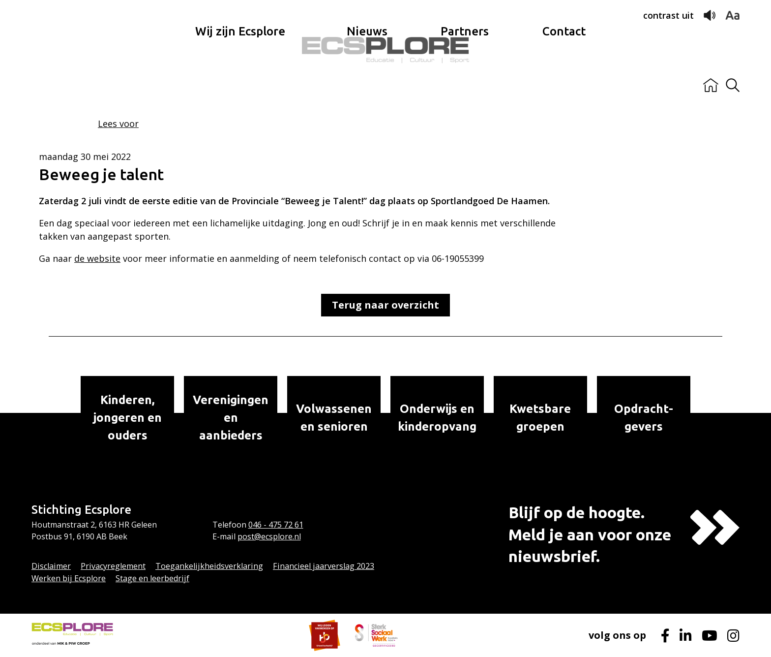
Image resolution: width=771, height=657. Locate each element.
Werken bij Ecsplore (68, 578)
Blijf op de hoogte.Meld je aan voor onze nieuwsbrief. (589, 534)
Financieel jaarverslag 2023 (323, 566)
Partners (465, 85)
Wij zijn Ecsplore (240, 85)
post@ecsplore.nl (269, 536)
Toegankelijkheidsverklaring (209, 566)
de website (97, 258)
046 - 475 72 (271, 524)
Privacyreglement (113, 566)
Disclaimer (51, 566)
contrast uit (668, 15)
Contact (564, 85)
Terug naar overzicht (385, 305)
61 (299, 524)
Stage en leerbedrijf (152, 578)
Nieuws (367, 85)
